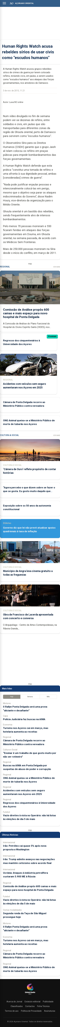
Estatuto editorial (32, 1001)
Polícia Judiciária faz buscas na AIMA (24, 719)
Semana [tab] (30, 697)
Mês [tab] (48, 697)
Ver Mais (56, 267)
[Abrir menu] (4, 3)
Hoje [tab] (11, 697)
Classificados (17, 1006)
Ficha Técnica (43, 1006)
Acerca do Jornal (14, 1001)
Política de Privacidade (31, 1011)
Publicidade (48, 1001)
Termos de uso (11, 1011)
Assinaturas (49, 1011)
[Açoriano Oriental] (30, 995)
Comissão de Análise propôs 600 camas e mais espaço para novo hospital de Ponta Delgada (26, 313)
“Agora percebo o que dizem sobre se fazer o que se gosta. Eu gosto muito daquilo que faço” (29, 491)
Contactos (30, 1006)
